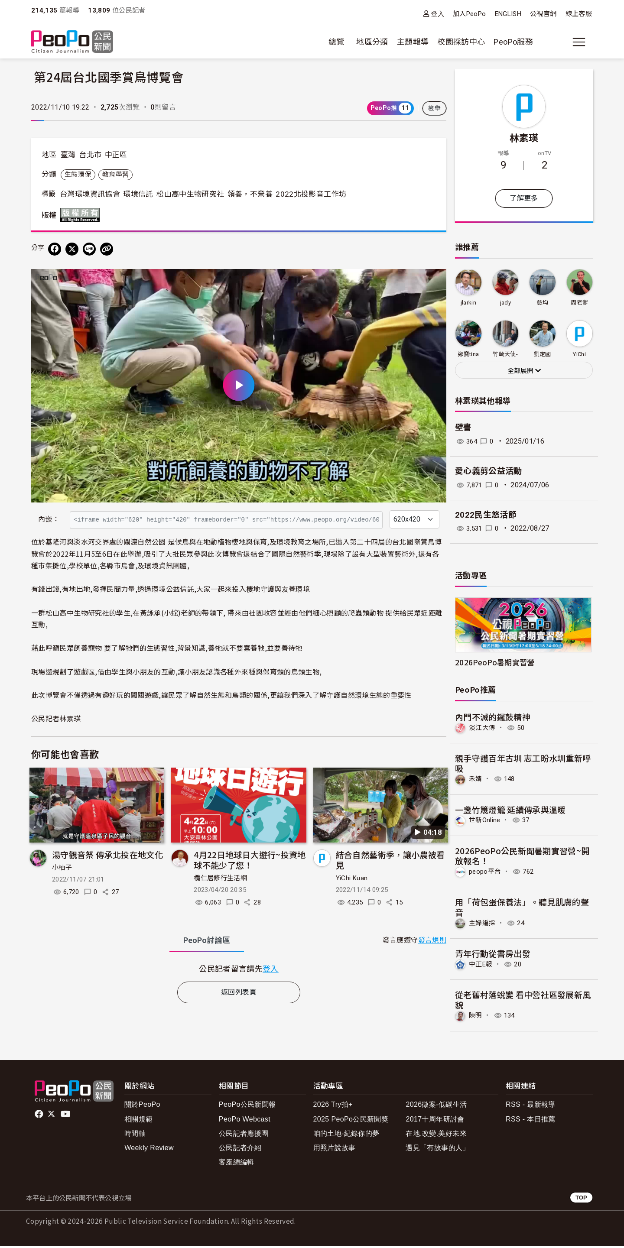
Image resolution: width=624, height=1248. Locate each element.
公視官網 (543, 14)
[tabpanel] (238, 968)
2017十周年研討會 (435, 1120)
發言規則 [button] (432, 940)
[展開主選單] (579, 42)
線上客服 (579, 14)
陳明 (476, 1017)
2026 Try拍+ (333, 1106)
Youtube (66, 1116)
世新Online (486, 821)
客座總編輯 (236, 1163)
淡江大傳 (483, 728)
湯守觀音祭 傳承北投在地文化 (107, 854)
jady (505, 302)
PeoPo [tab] (206, 940)
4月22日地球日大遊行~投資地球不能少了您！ (250, 860)
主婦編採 (483, 924)
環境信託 (138, 194)
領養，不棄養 (250, 194)
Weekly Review (149, 1149)
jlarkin (468, 302)
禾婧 (476, 779)
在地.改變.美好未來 (436, 1135)
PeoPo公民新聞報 (247, 1106)
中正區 (116, 154)
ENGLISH (508, 14)
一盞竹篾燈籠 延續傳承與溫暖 (510, 810)
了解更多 (524, 198)
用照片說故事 (334, 1149)
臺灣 (68, 154)
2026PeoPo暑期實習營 (495, 662)
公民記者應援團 (244, 1135)
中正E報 (481, 966)
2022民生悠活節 (486, 515)
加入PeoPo (469, 14)
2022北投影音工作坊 (311, 194)
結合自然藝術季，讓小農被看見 (390, 860)
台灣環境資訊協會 (90, 194)
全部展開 (524, 371)
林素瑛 (523, 137)
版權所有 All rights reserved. (82, 215)
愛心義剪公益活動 (488, 471)
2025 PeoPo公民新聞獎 (350, 1120)
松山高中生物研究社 (190, 194)
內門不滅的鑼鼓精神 (492, 717)
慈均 (542, 302)
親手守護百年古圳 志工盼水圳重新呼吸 (523, 763)
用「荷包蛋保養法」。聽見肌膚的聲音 (522, 908)
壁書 (463, 427)
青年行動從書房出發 (492, 954)
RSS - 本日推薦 (531, 1120)
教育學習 (115, 174)
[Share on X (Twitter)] (71, 249)
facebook (40, 1116)
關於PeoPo (142, 1106)
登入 (437, 13)
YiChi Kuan (352, 878)
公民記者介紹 (240, 1149)
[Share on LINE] (89, 249)
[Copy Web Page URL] (106, 249)
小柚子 (62, 868)
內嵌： (48, 519)
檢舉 (434, 108)
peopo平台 (486, 873)
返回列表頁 (239, 992)
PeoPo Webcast (244, 1120)
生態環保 (78, 174)
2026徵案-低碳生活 (436, 1106)
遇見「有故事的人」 (437, 1149)
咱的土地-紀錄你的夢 (346, 1135)
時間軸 (135, 1135)
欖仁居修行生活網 (220, 878)
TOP (581, 1199)
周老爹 (579, 302)
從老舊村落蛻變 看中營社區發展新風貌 (523, 1001)
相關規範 (138, 1120)
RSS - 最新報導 (531, 1106)
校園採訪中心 (461, 41)
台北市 (90, 154)
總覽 (336, 41)
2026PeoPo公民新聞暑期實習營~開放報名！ (522, 856)
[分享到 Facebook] (54, 249)
